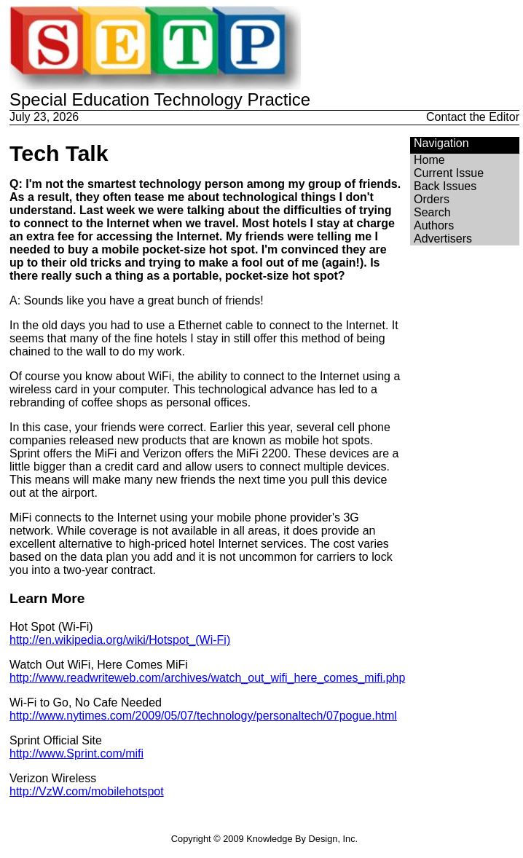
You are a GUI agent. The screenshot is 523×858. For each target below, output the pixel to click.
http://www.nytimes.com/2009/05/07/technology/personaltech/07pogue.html (203, 715)
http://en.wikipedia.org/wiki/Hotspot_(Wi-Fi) (119, 640)
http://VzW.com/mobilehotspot (86, 791)
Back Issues (445, 186)
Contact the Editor (472, 117)
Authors (434, 225)
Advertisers (443, 238)
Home (429, 160)
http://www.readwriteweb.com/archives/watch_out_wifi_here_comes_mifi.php (207, 678)
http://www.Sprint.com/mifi (76, 753)
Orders (431, 199)
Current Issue (449, 173)
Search (432, 212)
